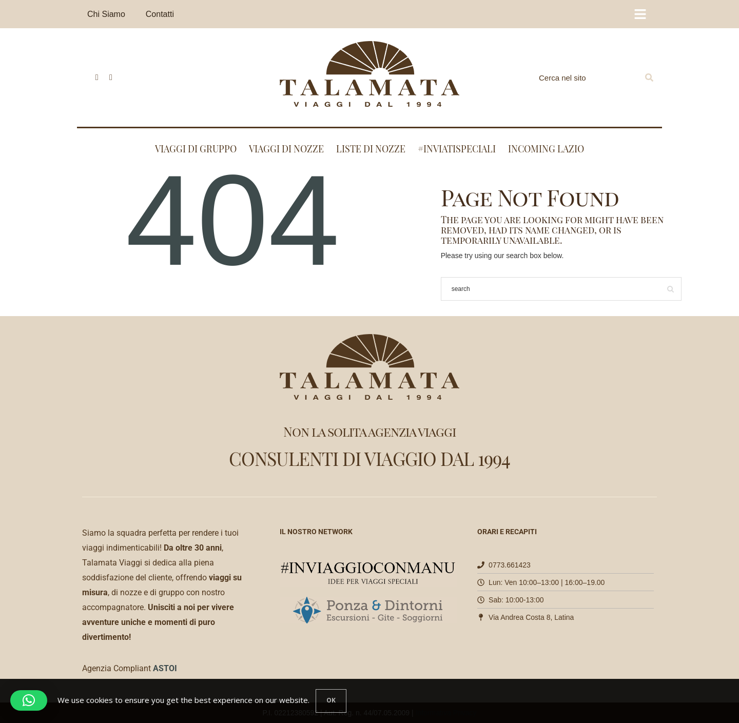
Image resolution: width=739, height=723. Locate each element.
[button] (28, 700)
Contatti (160, 14)
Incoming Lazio (546, 149)
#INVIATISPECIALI (457, 149)
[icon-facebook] (94, 77)
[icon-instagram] (108, 77)
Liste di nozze (370, 149)
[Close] (331, 701)
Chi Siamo (106, 14)
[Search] (649, 77)
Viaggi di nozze (286, 149)
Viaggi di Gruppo (196, 149)
